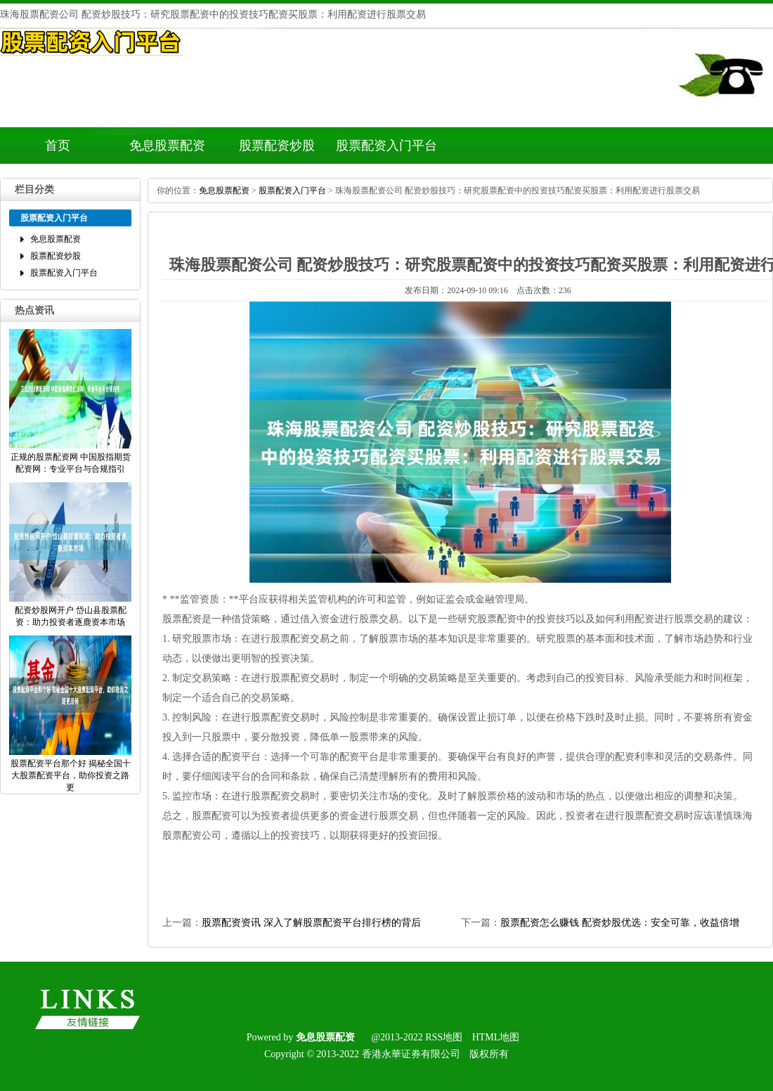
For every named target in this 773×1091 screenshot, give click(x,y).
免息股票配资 (167, 145)
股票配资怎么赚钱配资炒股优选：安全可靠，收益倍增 (619, 922)
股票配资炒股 (277, 145)
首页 (57, 145)
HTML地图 (496, 1037)
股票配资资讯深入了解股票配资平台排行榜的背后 (311, 922)
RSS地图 (443, 1037)
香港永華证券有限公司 (411, 1054)
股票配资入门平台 (386, 145)
